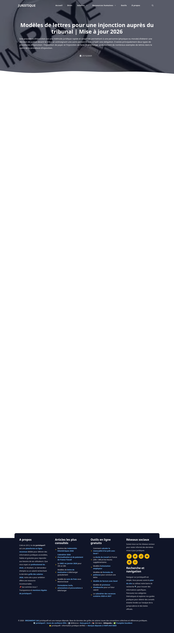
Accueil (58, 5)
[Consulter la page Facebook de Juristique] (129, 556)
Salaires (83, 5)
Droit (69, 5)
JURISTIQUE (27, 5)
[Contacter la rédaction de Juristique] (135, 562)
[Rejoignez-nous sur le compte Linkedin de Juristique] (129, 562)
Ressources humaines (105, 5)
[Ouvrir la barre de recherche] (152, 5)
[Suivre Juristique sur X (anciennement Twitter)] (135, 556)
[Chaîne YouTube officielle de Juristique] (147, 556)
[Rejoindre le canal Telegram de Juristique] (141, 556)
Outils (124, 5)
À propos (136, 5)
